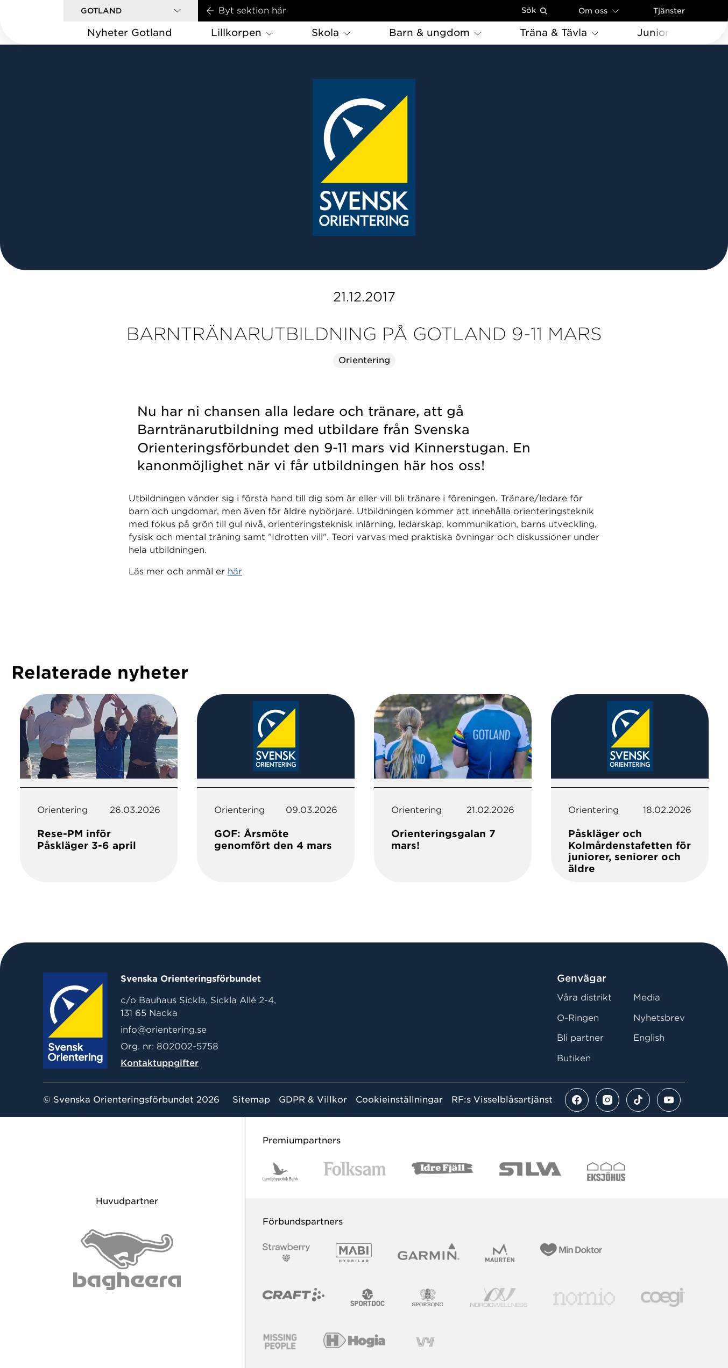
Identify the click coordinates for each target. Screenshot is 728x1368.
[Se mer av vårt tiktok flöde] (638, 1100)
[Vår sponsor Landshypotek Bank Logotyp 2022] (280, 1171)
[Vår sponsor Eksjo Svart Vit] (606, 1171)
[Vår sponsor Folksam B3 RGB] (355, 1171)
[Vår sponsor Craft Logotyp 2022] (293, 1297)
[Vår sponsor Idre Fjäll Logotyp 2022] (442, 1171)
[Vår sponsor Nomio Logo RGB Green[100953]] (584, 1297)
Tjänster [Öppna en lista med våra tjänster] (669, 10)
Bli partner (580, 1038)
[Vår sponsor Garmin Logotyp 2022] (429, 1252)
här (235, 571)
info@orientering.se (164, 1030)
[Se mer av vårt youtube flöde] (669, 1100)
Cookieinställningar (399, 1100)
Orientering (364, 360)
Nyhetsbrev (659, 1018)
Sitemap (251, 1100)
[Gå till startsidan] (48, 22)
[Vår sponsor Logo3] (663, 1297)
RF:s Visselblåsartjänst (502, 1100)
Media (646, 997)
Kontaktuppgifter (160, 1063)
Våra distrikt (584, 997)
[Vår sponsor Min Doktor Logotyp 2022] (571, 1252)
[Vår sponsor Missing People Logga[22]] (280, 1342)
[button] (130, 10)
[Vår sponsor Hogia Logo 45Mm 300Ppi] (354, 1342)
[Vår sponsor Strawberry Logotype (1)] (286, 1252)
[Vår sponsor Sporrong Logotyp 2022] (427, 1297)
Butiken (574, 1058)
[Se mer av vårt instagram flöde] (607, 1100)
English (649, 1038)
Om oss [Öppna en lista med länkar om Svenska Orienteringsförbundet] (598, 10)
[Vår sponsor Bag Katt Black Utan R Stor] (127, 1259)
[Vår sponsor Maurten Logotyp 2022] (499, 1252)
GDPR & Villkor (313, 1100)
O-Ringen (578, 1018)
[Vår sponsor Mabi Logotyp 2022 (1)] (354, 1252)
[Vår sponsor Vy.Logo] (425, 1342)
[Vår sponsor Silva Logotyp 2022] (530, 1171)
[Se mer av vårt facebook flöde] (577, 1100)
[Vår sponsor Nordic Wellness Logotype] (498, 1297)
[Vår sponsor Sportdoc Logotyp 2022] (367, 1297)
